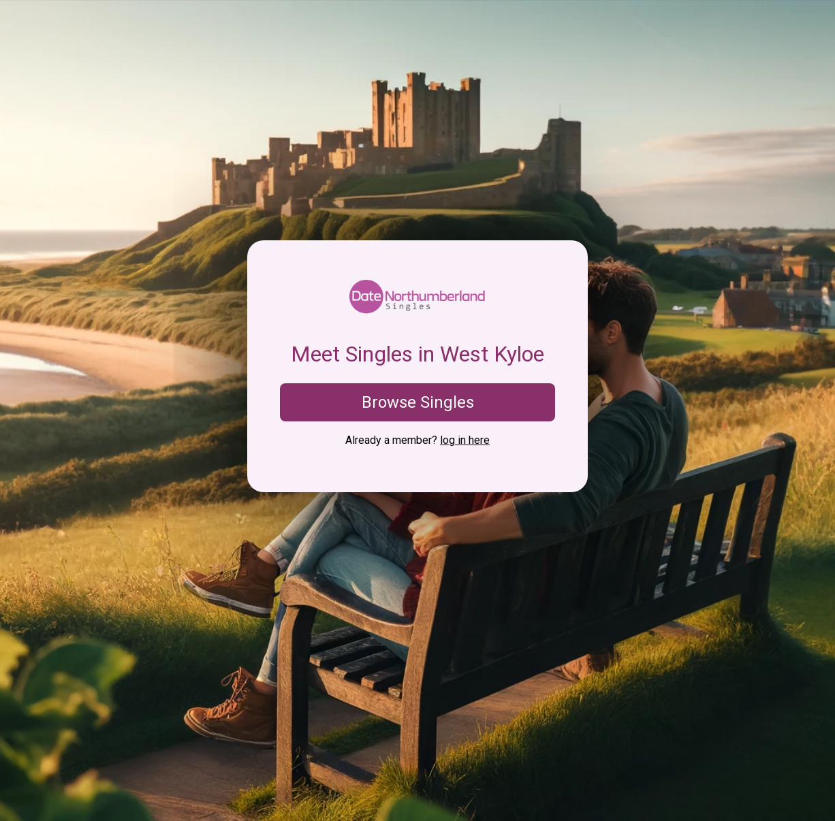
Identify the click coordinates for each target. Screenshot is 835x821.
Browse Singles (418, 402)
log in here (465, 440)
